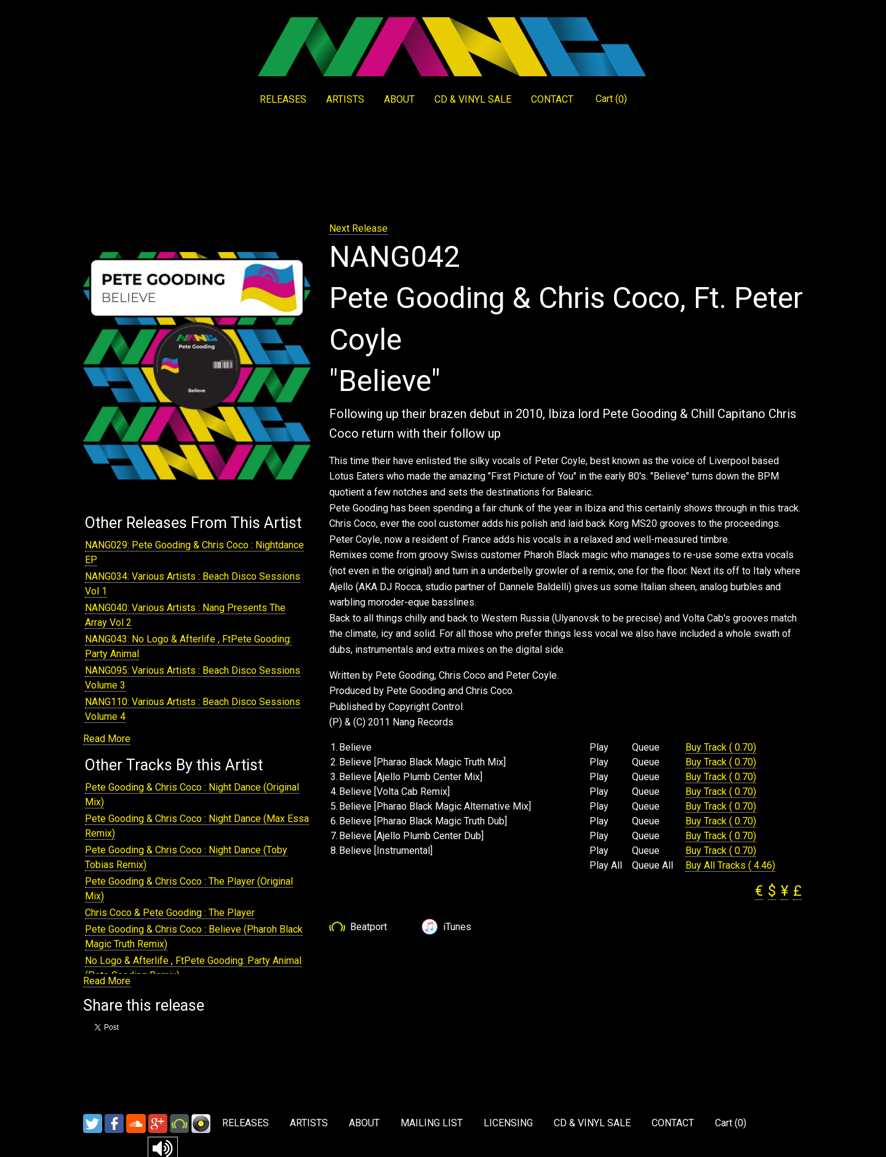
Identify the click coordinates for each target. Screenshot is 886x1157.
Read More (106, 738)
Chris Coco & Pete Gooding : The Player (170, 912)
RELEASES (283, 99)
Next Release (358, 228)
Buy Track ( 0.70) (720, 747)
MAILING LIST (432, 1123)
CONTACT (552, 99)
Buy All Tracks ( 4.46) (730, 865)
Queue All (652, 866)
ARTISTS (345, 99)
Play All (605, 866)
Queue (646, 747)
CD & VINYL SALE (472, 99)
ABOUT (399, 99)
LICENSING (508, 1123)
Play (599, 747)
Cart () (611, 99)
